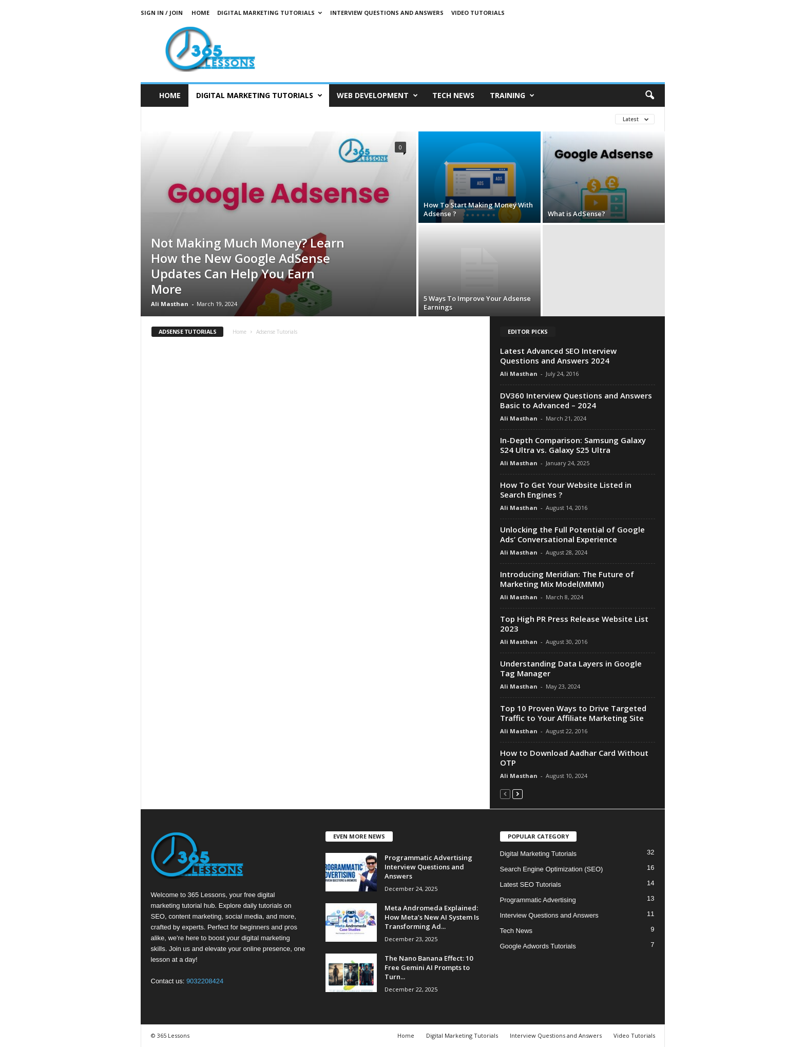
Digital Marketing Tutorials (269, 12)
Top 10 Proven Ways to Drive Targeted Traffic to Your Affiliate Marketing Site (573, 713)
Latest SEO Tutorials (530, 884)
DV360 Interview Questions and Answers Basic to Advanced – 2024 (576, 400)
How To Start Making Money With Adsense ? (478, 209)
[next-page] (517, 793)
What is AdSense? (576, 213)
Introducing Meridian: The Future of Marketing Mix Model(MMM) (567, 579)
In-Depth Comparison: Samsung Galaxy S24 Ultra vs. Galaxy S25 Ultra (573, 445)
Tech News (453, 95)
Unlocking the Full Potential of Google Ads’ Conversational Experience (572, 534)
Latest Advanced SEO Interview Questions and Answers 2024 (558, 356)
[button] (649, 95)
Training (512, 95)
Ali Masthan (169, 304)
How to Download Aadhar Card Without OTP (574, 758)
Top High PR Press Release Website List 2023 (574, 624)
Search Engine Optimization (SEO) (551, 869)
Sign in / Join (162, 12)
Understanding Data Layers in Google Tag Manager (571, 668)
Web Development (377, 95)
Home (200, 12)
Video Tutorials (478, 12)
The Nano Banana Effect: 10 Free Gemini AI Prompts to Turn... (429, 967)
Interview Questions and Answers (387, 12)
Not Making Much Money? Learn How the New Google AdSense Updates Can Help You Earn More (247, 265)
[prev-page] (505, 793)
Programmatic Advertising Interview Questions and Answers (428, 867)
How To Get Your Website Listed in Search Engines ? (565, 490)
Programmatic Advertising (538, 900)
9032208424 (204, 981)
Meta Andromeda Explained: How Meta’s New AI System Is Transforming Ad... (432, 917)
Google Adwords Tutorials (538, 946)
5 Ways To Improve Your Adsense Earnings (477, 303)
